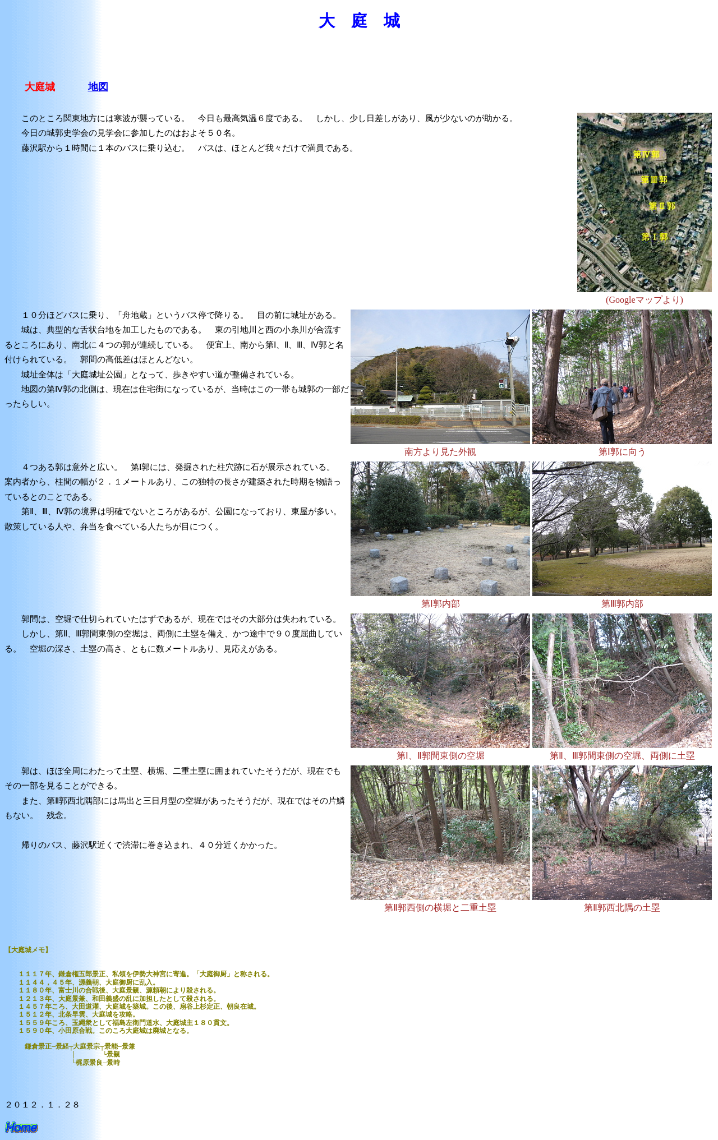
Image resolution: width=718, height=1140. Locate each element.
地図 (98, 87)
